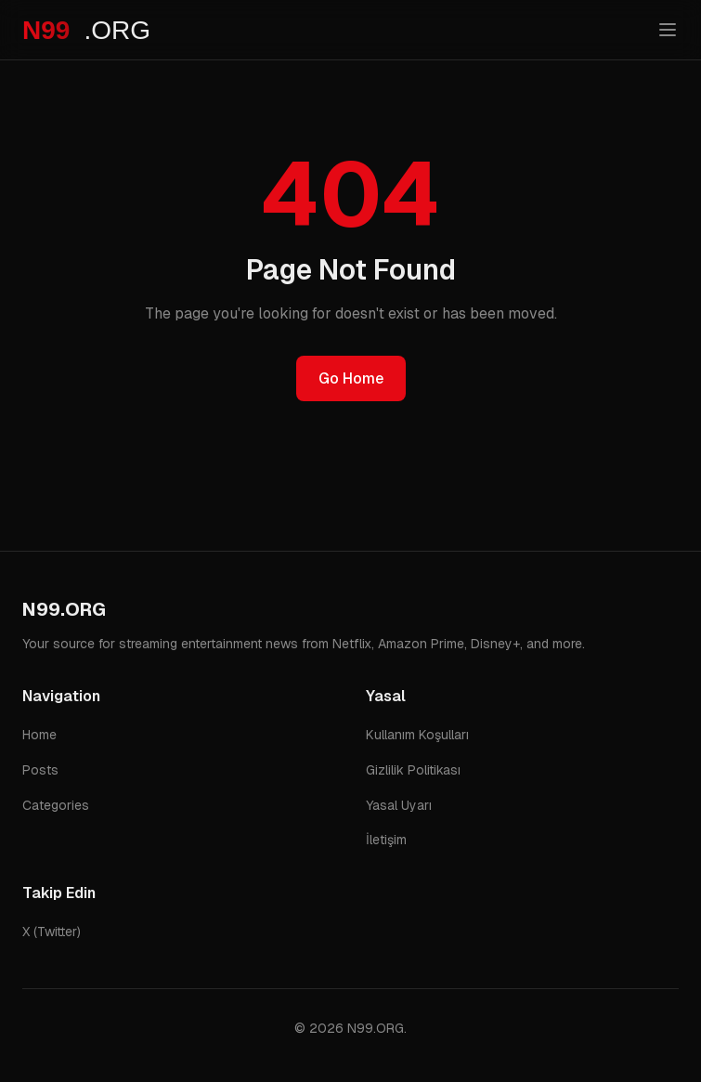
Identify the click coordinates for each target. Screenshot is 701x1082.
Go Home (350, 378)
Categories (55, 805)
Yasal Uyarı (399, 805)
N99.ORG (64, 609)
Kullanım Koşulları (417, 734)
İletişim (386, 839)
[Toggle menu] (667, 29)
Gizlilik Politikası (413, 770)
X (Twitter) (51, 931)
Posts (40, 770)
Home (39, 734)
